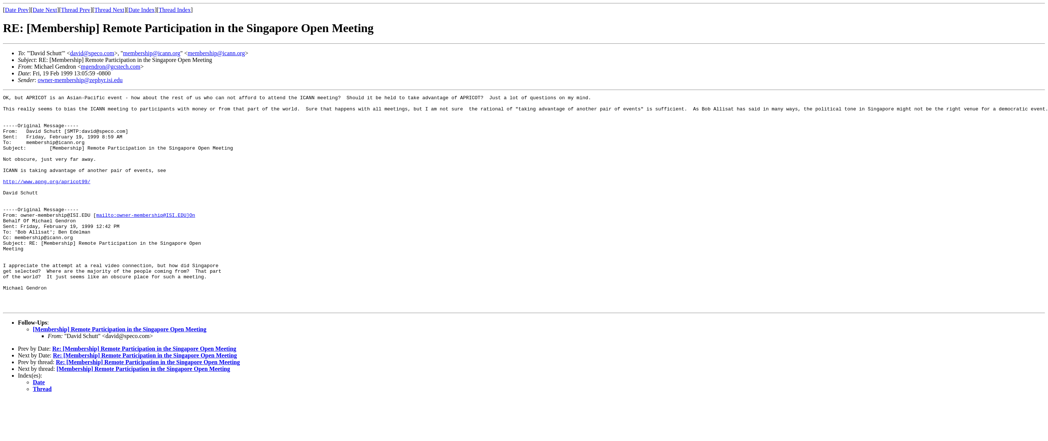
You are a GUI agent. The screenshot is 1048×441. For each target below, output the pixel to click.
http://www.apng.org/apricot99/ (46, 199)
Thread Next (109, 10)
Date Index (141, 10)
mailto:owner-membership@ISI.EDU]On (145, 239)
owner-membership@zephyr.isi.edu (80, 80)
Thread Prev (75, 10)
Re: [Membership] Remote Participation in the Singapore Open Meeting (144, 391)
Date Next (45, 10)
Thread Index (175, 10)
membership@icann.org (152, 53)
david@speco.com (92, 53)
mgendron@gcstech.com (110, 66)
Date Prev (17, 10)
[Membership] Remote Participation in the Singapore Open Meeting (119, 372)
